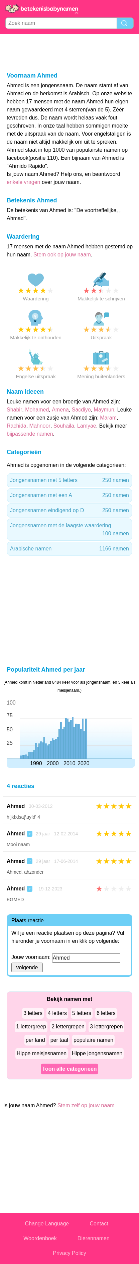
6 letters (106, 1013)
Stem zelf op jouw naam (86, 1105)
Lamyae (86, 426)
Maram (108, 418)
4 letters (57, 1013)
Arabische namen (69, 549)
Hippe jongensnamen (97, 1053)
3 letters (32, 1013)
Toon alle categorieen (69, 1069)
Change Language (47, 1223)
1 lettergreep (31, 1026)
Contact (99, 1223)
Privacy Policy (69, 1253)
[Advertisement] (69, 52)
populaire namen (93, 1040)
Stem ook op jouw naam (62, 254)
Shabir (14, 409)
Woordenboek (39, 1238)
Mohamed (37, 409)
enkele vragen (23, 182)
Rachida (16, 426)
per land (35, 1040)
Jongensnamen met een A (69, 495)
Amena (60, 409)
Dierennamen (94, 1238)
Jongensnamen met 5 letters (69, 480)
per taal (59, 1040)
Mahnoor (39, 426)
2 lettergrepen (68, 1026)
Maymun (104, 409)
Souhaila (63, 426)
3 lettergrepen (106, 1026)
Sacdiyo (81, 409)
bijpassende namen (30, 434)
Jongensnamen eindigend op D (69, 510)
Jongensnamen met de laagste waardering (69, 530)
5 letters (81, 1013)
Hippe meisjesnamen (41, 1053)
